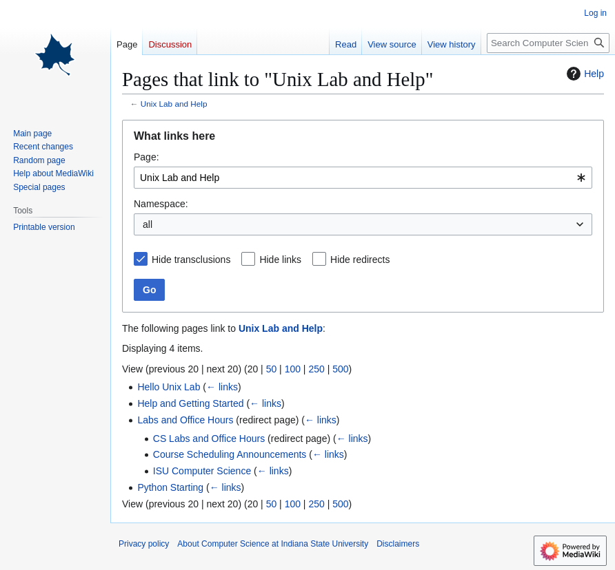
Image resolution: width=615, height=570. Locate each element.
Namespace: (161, 203)
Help (583, 74)
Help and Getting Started (190, 403)
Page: (146, 156)
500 (340, 368)
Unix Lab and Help (174, 103)
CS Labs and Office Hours (209, 438)
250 (316, 368)
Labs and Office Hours (185, 419)
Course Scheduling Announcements (230, 454)
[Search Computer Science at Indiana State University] (548, 43)
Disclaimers (397, 544)
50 (271, 368)
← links (222, 386)
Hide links (280, 259)
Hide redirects (360, 259)
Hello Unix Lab (168, 386)
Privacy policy (144, 544)
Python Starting (170, 487)
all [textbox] (147, 224)
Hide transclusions (191, 259)
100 (293, 368)
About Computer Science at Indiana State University (272, 544)
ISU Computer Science (202, 470)
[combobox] (363, 178)
